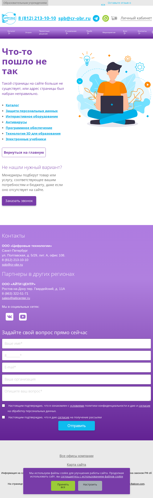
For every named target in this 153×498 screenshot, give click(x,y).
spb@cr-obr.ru (74, 18)
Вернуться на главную (24, 152)
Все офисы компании (76, 456)
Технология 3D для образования (33, 133)
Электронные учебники (26, 139)
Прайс (89, 31)
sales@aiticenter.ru (16, 298)
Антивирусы (16, 122)
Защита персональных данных (32, 110)
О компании (70, 31)
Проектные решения (44, 32)
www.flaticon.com (134, 483)
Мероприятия (109, 32)
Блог (125, 31)
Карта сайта (76, 465)
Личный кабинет (136, 18)
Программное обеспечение (29, 127)
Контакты (142, 31)
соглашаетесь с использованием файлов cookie (92, 476)
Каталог (11, 31)
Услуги (28, 32)
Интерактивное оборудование (32, 116)
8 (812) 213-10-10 (37, 18)
